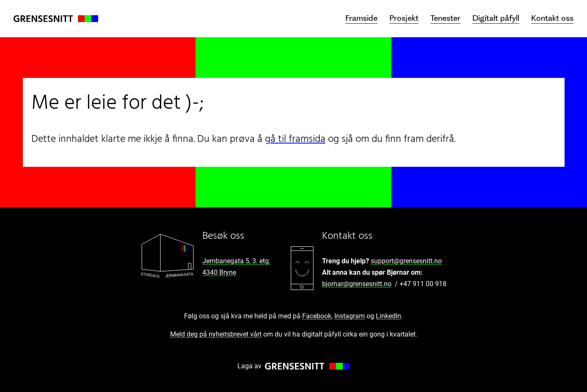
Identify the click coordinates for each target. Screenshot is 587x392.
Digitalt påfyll (495, 18)
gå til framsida (295, 139)
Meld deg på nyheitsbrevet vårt (216, 334)
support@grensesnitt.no (406, 261)
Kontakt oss (552, 18)
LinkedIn (388, 316)
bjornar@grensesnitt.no (356, 284)
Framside (361, 18)
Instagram (349, 316)
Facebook (316, 316)
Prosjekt (404, 18)
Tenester (445, 18)
